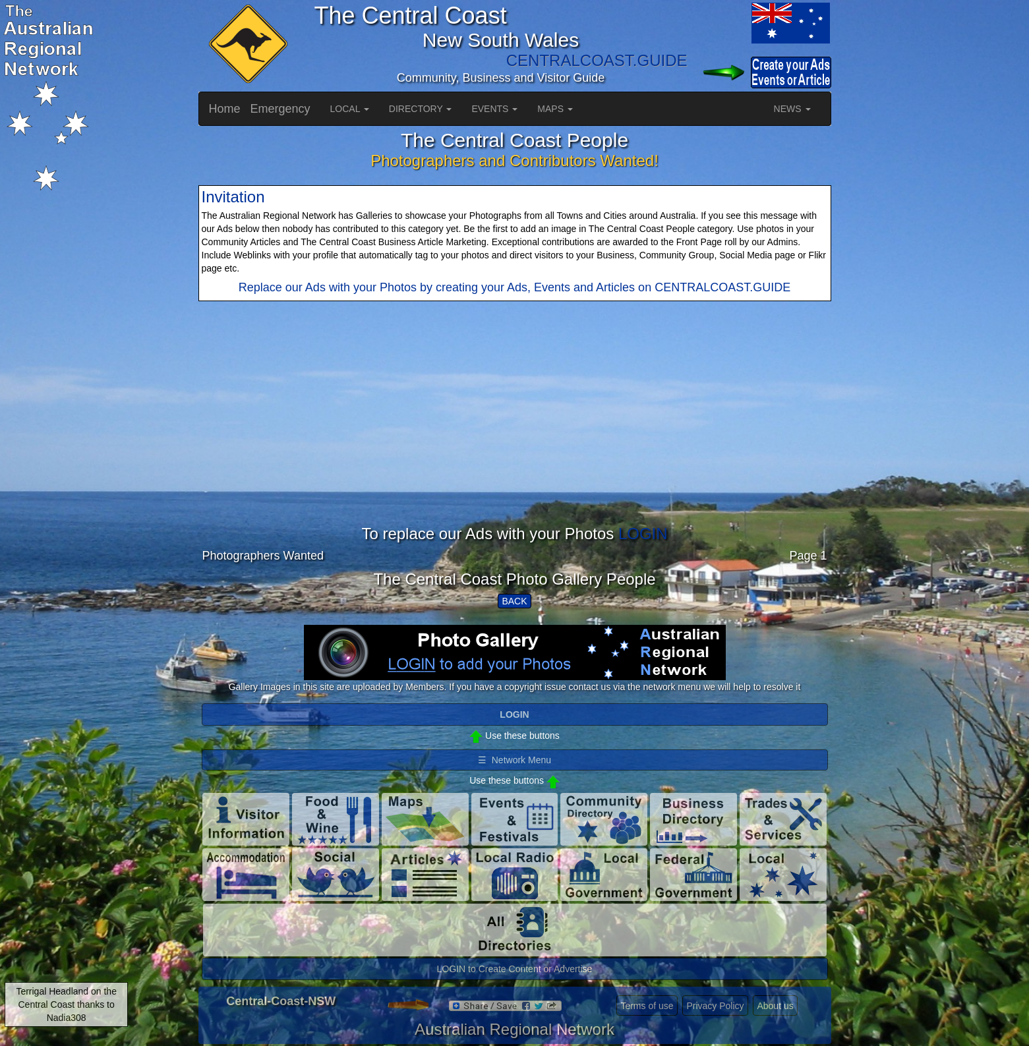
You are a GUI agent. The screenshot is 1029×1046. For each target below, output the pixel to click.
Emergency (280, 108)
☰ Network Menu (514, 760)
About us (775, 1006)
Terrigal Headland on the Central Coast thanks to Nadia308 (66, 1004)
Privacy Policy (715, 1006)
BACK (514, 601)
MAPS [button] (555, 108)
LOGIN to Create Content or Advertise (515, 969)
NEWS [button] (792, 108)
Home (225, 108)
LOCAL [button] (349, 108)
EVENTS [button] (494, 108)
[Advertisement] (514, 433)
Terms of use (646, 1006)
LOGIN (643, 533)
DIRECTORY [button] (420, 108)
